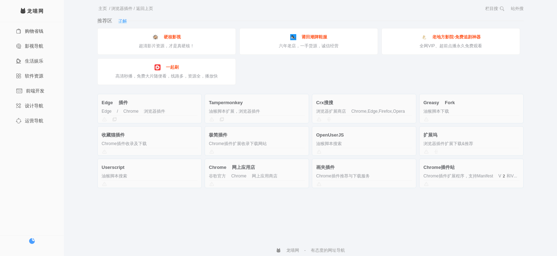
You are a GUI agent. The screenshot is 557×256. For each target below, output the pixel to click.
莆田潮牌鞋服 (308, 37)
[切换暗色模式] (32, 241)
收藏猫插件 (113, 135)
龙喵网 (287, 250)
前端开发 (30, 91)
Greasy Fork (439, 102)
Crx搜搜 (324, 102)
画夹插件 (325, 167)
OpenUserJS (330, 135)
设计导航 (29, 105)
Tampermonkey (226, 102)
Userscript (113, 167)
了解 (122, 20)
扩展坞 (430, 135)
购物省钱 (29, 31)
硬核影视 (166, 37)
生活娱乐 (29, 61)
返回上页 (144, 8)
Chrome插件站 (439, 167)
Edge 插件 (115, 102)
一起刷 (167, 67)
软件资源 (29, 76)
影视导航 (29, 46)
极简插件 (218, 135)
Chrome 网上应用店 (232, 167)
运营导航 (29, 120)
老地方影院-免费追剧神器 (451, 37)
